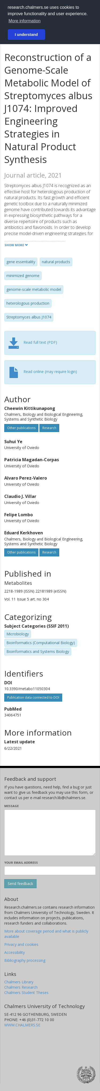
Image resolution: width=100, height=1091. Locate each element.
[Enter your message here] (50, 832)
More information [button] (25, 21)
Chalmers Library (18, 981)
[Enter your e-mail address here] (50, 870)
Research (49, 428)
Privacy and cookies (21, 944)
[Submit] (20, 883)
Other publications (21, 428)
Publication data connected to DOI (33, 697)
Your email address (21, 863)
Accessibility (14, 952)
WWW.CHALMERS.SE (22, 1024)
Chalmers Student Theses (26, 992)
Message (11, 806)
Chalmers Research (21, 987)
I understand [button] (26, 34)
